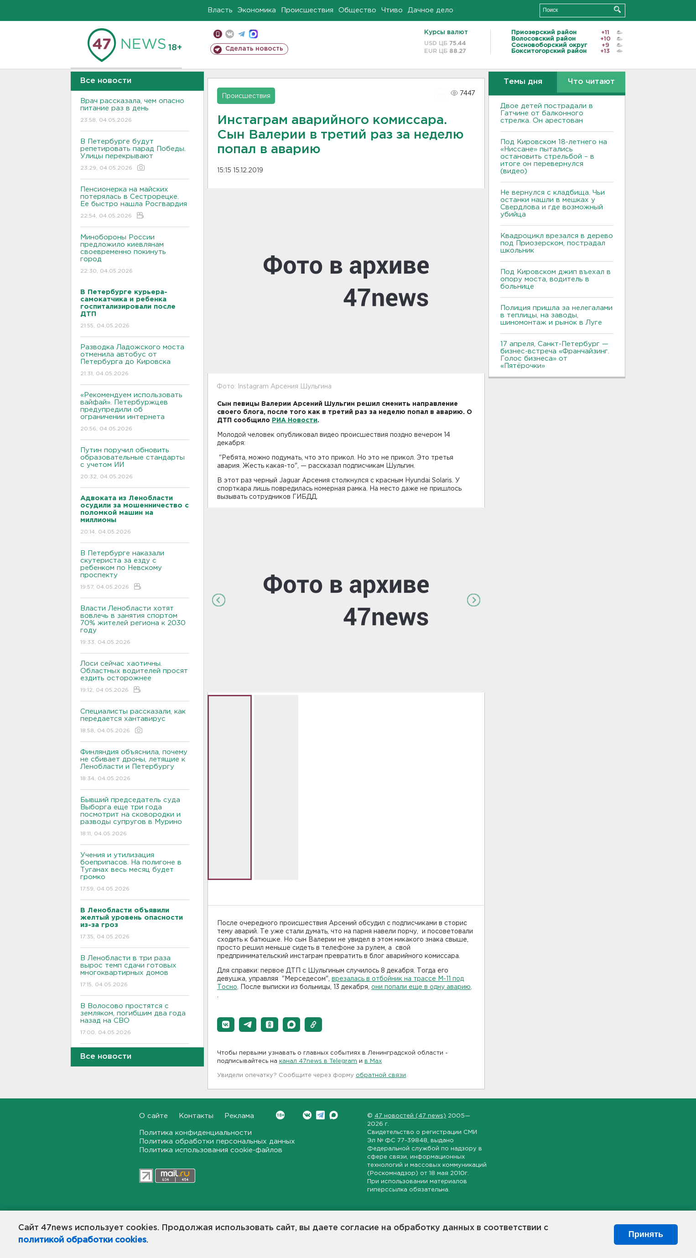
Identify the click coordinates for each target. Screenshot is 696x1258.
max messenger (253, 34)
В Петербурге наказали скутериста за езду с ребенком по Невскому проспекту (134, 570)
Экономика (257, 10)
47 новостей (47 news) (410, 1115)
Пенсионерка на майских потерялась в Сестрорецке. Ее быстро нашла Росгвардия (134, 203)
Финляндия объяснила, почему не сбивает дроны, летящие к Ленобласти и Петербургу (134, 765)
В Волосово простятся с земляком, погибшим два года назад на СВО (134, 1019)
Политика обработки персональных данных (217, 1141)
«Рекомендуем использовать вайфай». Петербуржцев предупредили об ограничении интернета (134, 412)
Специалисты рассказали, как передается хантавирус (134, 722)
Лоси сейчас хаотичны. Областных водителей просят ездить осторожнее (134, 677)
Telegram (320, 1115)
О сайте (153, 1116)
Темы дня (523, 81)
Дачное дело (430, 10)
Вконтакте (280, 1115)
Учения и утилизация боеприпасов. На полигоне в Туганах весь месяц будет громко (134, 872)
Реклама (239, 1116)
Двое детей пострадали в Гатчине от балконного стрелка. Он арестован (546, 113)
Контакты (196, 1116)
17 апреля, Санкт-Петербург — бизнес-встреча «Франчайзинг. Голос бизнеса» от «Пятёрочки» (554, 355)
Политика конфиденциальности (195, 1133)
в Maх (373, 1061)
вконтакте (229, 34)
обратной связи (381, 1075)
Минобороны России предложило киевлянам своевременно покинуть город (134, 254)
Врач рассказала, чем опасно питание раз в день (134, 111)
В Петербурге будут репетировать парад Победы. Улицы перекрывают (134, 155)
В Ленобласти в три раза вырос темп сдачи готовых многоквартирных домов (134, 972)
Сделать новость (254, 49)
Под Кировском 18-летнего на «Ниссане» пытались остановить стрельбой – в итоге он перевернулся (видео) (553, 156)
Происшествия (307, 10)
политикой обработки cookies (82, 1240)
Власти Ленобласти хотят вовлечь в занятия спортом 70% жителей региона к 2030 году (134, 626)
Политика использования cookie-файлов (210, 1150)
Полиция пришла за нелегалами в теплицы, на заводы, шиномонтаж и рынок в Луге (556, 315)
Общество (357, 10)
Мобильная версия (217, 34)
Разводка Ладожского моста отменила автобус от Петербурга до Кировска (134, 361)
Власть (220, 10)
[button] (225, 1024)
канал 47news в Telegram (318, 1061)
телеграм (241, 34)
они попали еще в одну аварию (421, 987)
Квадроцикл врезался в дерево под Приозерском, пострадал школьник (556, 243)
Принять (645, 1234)
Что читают (591, 81)
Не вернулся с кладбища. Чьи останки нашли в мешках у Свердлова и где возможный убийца (552, 203)
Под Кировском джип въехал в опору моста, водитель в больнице (555, 279)
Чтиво (392, 10)
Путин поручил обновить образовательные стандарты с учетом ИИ (134, 464)
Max (333, 1115)
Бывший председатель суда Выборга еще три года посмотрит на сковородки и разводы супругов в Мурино (134, 817)
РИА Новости (294, 420)
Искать (617, 9)
